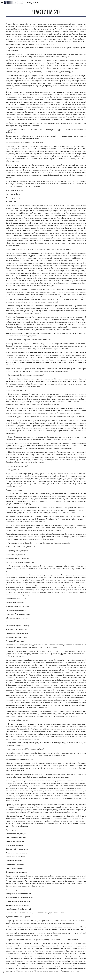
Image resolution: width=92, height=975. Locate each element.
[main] (46, 13)
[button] (2, 2)
